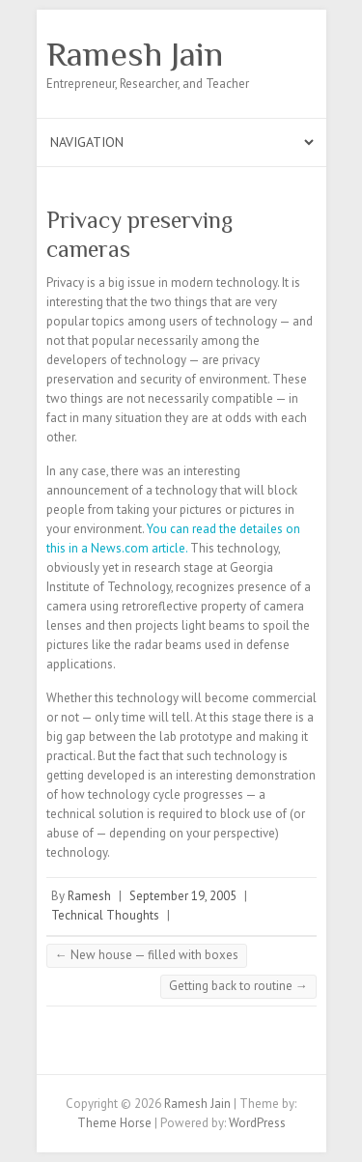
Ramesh (89, 896)
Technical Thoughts (105, 915)
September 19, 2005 (183, 896)
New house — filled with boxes (146, 955)
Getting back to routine (238, 986)
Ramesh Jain (134, 54)
